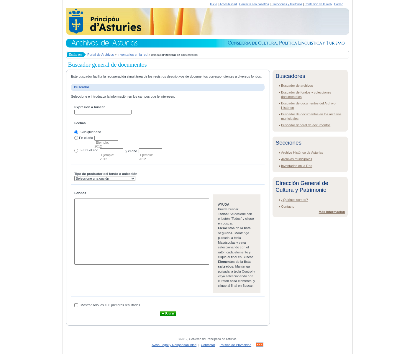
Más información (332, 212)
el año (93, 150)
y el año (131, 151)
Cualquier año (91, 132)
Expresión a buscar (89, 107)
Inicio (213, 4)
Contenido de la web (318, 4)
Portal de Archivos (100, 54)
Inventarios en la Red (296, 166)
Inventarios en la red (132, 54)
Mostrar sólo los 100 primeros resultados (110, 305)
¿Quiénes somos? (294, 199)
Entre (84, 150)
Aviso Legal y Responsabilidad (174, 345)
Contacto (287, 206)
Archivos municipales (296, 159)
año (90, 138)
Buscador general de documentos (305, 125)
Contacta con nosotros (254, 4)
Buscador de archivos (297, 85)
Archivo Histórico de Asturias (302, 152)
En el (83, 138)
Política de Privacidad (236, 345)
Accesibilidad (228, 4)
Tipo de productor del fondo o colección (105, 174)
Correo (338, 4)
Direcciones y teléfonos (286, 4)
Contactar (208, 345)
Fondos (80, 193)
